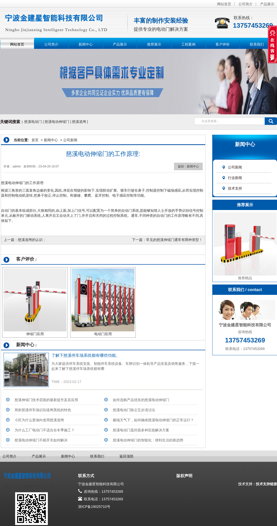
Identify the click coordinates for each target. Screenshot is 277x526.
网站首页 (224, 4)
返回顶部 (126, 456)
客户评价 (223, 44)
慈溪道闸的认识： (32, 240)
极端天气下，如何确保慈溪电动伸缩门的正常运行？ (153, 420)
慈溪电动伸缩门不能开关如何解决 (41, 440)
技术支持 (232, 188)
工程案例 (188, 44)
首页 (35, 140)
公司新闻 (232, 167)
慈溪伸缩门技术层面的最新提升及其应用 (46, 400)
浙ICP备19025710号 (94, 507)
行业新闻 (232, 178)
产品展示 (267, 4)
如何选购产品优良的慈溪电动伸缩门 (141, 400)
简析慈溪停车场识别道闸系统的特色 (43, 410)
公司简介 (245, 4)
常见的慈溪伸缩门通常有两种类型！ (174, 240)
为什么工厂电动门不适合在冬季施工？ (45, 430)
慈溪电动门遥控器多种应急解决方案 (141, 430)
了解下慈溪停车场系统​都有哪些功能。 (85, 355)
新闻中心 (86, 44)
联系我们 (257, 44)
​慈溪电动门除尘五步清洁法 (134, 410)
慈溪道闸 (79, 122)
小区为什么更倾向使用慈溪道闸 (39, 420)
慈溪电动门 (33, 122)
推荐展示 (154, 44)
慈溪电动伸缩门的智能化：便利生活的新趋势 (148, 440)
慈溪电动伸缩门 (57, 122)
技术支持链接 (266, 484)
